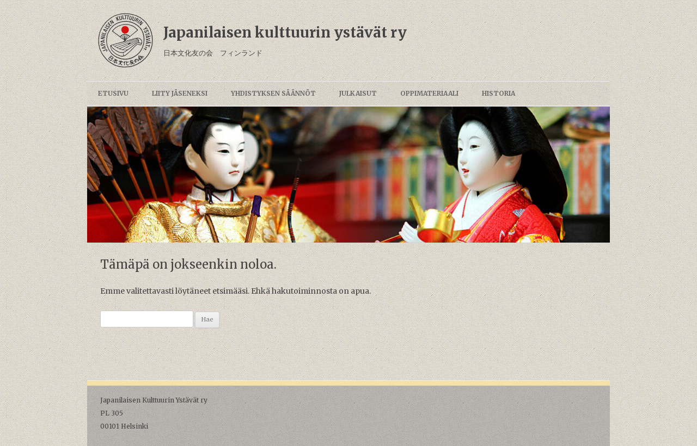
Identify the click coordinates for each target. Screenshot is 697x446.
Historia (498, 93)
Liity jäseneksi (179, 93)
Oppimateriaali (429, 93)
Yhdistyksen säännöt (273, 93)
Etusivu (113, 93)
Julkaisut (358, 93)
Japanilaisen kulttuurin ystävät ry (285, 32)
